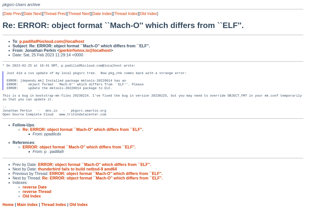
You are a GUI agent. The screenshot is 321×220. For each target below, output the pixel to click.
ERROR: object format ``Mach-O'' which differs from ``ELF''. (79, 157)
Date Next (32, 14)
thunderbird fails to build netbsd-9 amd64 (77, 179)
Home (8, 215)
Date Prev (12, 14)
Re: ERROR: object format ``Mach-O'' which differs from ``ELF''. (83, 140)
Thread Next (79, 14)
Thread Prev (55, 14)
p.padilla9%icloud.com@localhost (51, 41)
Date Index (102, 14)
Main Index (27, 215)
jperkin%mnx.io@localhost (85, 50)
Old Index (148, 14)
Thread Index (126, 14)
